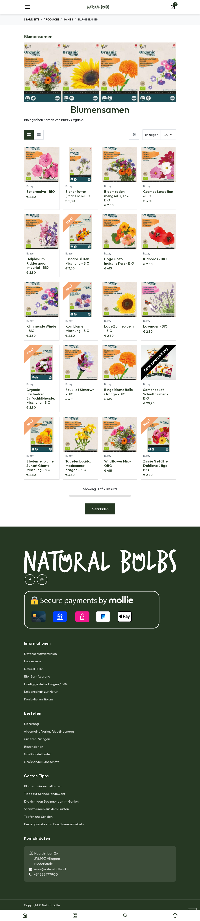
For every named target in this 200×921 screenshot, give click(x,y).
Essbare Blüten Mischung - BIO (77, 261)
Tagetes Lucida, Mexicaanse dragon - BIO (78, 465)
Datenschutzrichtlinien (40, 654)
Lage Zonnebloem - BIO (119, 328)
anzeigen (151, 135)
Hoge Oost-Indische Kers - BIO (119, 261)
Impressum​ (32, 661)
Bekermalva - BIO (40, 191)
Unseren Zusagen (37, 739)
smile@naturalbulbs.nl (49, 869)
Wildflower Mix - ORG (117, 463)
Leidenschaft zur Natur (41, 691)
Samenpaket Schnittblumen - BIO (156, 393)
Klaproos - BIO (155, 259)
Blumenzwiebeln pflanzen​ (42, 786)
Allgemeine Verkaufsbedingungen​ (49, 731)
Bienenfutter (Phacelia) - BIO (77, 193)
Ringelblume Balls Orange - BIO (118, 391)
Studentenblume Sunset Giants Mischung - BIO (40, 465)
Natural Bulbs (34, 669)
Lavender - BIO (155, 326)
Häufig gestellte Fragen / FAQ (46, 684)
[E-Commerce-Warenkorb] (172, 7)
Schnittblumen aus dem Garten (46, 809)
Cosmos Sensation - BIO (158, 193)
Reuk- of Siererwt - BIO (79, 391)
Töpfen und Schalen (38, 816)
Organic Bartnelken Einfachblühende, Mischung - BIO (40, 396)
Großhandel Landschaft (41, 762)
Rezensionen (33, 746)
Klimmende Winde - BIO (41, 328)
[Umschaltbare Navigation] (27, 7)
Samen (68, 19)
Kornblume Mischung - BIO (77, 328)
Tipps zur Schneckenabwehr (44, 794)
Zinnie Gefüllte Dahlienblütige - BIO (156, 465)
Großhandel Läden (38, 754)
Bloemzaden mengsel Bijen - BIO (116, 195)
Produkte (51, 19)
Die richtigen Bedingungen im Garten (51, 801)
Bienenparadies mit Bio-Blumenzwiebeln (54, 824)
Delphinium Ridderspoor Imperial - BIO (37, 263)
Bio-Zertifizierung (37, 676)
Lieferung (31, 724)
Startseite (31, 19)
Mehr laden (100, 509)
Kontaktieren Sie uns (39, 699)
